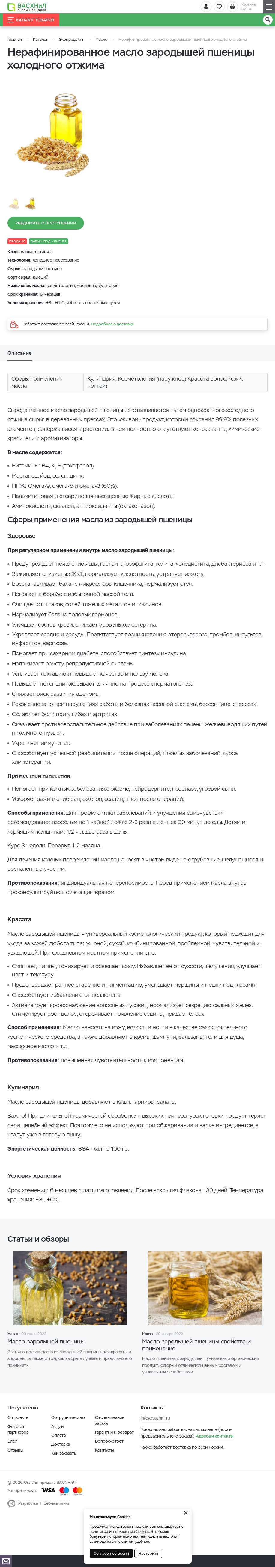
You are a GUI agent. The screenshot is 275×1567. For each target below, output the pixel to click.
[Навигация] (269, 6)
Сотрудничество (68, 1419)
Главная (14, 39)
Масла (12, 1334)
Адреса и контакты (215, 1438)
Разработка (28, 1505)
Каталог (40, 39)
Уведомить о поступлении (45, 223)
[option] (61, 131)
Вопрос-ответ (109, 1443)
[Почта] (6, 1561)
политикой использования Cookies (119, 1531)
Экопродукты (71, 39)
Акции (57, 1428)
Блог (12, 1443)
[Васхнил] (28, 7)
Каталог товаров (31, 19)
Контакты (104, 1452)
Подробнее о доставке (112, 324)
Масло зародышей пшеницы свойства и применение (202, 1346)
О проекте (17, 1419)
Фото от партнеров (18, 1431)
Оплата (58, 1437)
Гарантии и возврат (114, 1434)
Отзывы (15, 1452)
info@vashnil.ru (155, 1420)
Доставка (60, 1446)
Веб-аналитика (56, 1505)
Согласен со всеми (111, 1553)
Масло (102, 39)
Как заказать (63, 1455)
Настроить (148, 1553)
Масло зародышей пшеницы (52, 1342)
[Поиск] (268, 20)
